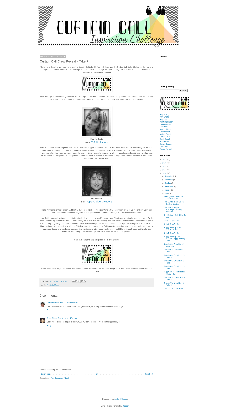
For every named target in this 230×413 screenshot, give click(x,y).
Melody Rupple (165, 134)
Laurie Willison (165, 124)
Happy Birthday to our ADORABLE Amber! (173, 229)
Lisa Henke (164, 127)
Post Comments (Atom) (59, 378)
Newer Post (45, 374)
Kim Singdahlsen (166, 122)
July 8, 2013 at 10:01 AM (67, 318)
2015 (165, 166)
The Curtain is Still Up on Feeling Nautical (174, 203)
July (166, 193)
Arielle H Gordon (120, 399)
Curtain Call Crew (52, 285)
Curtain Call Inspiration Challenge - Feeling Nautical (173, 209)
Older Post (148, 374)
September (169, 186)
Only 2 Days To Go (171, 221)
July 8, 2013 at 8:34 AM (68, 303)
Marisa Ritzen (165, 129)
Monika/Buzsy (53, 303)
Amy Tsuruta (164, 119)
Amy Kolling (164, 114)
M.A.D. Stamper (99, 142)
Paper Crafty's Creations (99, 201)
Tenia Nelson (165, 147)
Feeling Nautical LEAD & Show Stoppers (174, 197)
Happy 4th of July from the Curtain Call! (174, 273)
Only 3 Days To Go (171, 224)
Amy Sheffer (164, 117)
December (169, 176)
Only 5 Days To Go (171, 233)
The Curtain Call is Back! (174, 289)
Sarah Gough (165, 139)
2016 (165, 163)
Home (97, 374)
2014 (165, 170)
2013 (165, 173)
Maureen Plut (165, 132)
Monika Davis (165, 137)
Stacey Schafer (166, 144)
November (169, 180)
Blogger (125, 406)
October (168, 183)
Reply (49, 310)
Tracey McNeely (166, 149)
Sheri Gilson (52, 318)
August (168, 190)
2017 (165, 159)
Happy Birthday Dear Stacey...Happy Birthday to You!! (175, 238)
